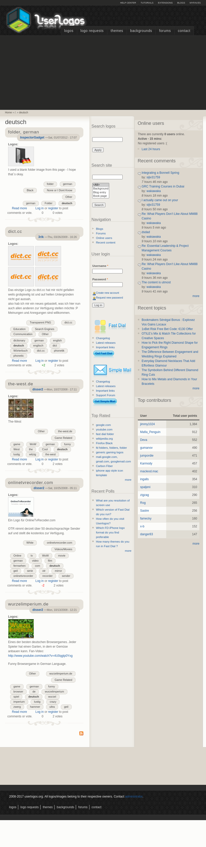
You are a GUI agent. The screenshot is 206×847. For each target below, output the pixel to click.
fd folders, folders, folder (111, 447)
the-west (50, 454)
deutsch (23, 112)
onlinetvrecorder (23, 575)
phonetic (18, 355)
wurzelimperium (54, 691)
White (29, 542)
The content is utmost (156, 282)
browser (18, 691)
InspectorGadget (32, 137)
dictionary (19, 340)
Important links (105, 347)
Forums (165, 31)
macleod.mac (149, 471)
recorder (47, 575)
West (16, 449)
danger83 (146, 534)
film (50, 560)
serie (30, 570)
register (53, 208)
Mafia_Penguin (150, 432)
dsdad (146, 232)
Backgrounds (141, 31)
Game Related (63, 437)
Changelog (103, 338)
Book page (100, 196)
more (128, 479)
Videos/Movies (63, 549)
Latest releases (106, 342)
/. (15, 112)
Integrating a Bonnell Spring (160, 173)
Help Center (128, 3)
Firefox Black (104, 443)
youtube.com (104, 429)
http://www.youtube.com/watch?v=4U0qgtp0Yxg (40, 656)
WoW (33, 444)
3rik (41, 237)
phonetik (59, 350)
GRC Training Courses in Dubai (163, 186)
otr (44, 570)
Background (100, 189)
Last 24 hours (151, 149)
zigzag (144, 495)
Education (19, 329)
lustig (16, 454)
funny (67, 444)
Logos (68, 31)
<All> (100, 185)
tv (32, 555)
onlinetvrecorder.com (59, 542)
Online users (104, 237)
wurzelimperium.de (60, 673)
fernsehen (19, 565)
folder (50, 183)
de (33, 691)
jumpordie (147, 455)
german (67, 183)
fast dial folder (105, 434)
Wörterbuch (20, 350)
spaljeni (145, 487)
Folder (48, 203)
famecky (146, 518)
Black (30, 190)
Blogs (181, 3)
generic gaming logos (109, 452)
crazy (53, 701)
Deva (143, 440)
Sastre (144, 510)
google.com (103, 424)
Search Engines (44, 329)
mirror (58, 570)
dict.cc (68, 322)
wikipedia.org (104, 438)
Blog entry (100, 193)
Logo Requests (92, 31)
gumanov (146, 448)
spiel (16, 696)
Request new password (109, 297)
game (16, 444)
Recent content (106, 242)
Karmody (146, 463)
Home (8, 112)
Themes (117, 31)
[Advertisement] (103, 72)
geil (15, 570)
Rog (143, 503)
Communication (22, 334)
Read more (19, 208)
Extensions (165, 3)
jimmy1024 (147, 424)
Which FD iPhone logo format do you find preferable (110, 532)
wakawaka (153, 191)
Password (100, 279)
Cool (45, 449)
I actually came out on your (160, 200)
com (37, 565)
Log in (39, 208)
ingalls (144, 479)
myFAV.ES (195, 3)
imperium (19, 701)
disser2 (37, 389)
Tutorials (147, 3)
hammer (35, 706)
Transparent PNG (40, 322)
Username (100, 265)
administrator (134, 796)
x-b (142, 526)
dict (55, 345)
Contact (184, 31)
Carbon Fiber (104, 466)
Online (17, 555)
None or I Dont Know (59, 190)
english (57, 340)
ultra (52, 706)
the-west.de (65, 431)
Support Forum (105, 395)
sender (66, 575)
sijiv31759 (153, 177)
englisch (38, 345)
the (31, 449)
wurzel (52, 696)
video (35, 560)
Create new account (107, 292)
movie (61, 555)
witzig (32, 454)
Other (68, 196)
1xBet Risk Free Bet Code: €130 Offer (167, 329)
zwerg (17, 706)
